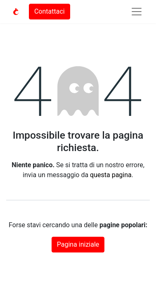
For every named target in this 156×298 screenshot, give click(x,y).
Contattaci (49, 11)
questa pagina (111, 175)
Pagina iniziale (78, 244)
